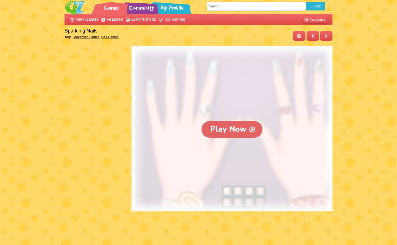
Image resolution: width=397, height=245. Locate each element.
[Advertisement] (97, 128)
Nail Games (110, 37)
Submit (315, 6)
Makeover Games (86, 37)
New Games (84, 19)
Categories (313, 19)
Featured (111, 19)
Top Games (171, 19)
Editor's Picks (140, 19)
